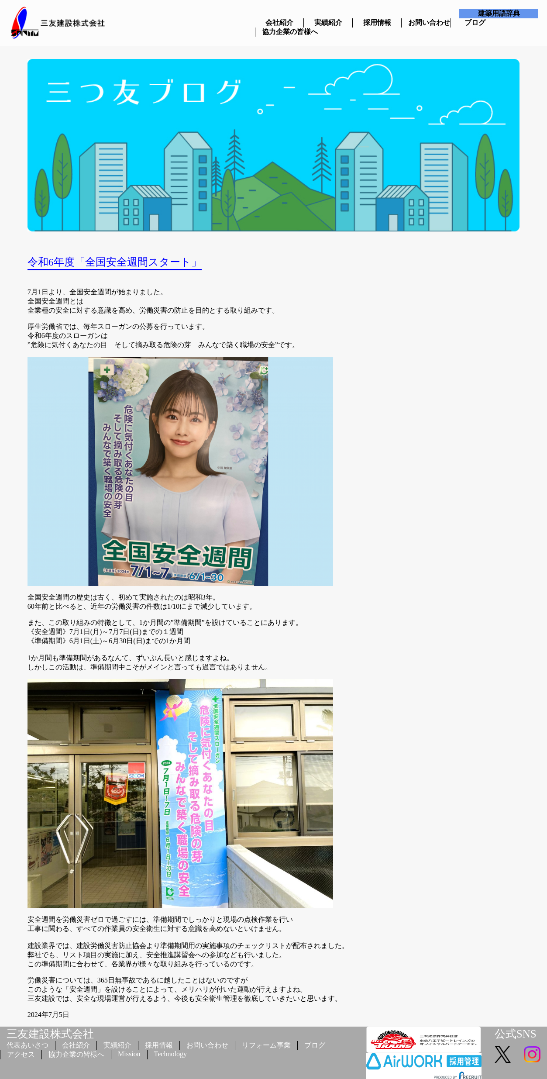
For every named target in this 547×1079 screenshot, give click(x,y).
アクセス (21, 1054)
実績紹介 (328, 22)
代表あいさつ (27, 1045)
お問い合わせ (426, 22)
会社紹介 (279, 22)
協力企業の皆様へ (279, 31)
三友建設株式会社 (50, 1034)
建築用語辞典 (499, 13)
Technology (170, 1054)
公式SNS (516, 1034)
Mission (129, 1054)
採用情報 (377, 22)
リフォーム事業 (266, 1045)
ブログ (474, 22)
